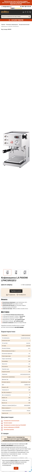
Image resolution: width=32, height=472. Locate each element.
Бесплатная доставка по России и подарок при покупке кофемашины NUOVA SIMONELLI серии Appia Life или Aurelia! (16, 3)
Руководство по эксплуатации (11, 420)
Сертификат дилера (9, 429)
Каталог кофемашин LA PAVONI (11, 427)
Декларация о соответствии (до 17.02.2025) (15, 425)
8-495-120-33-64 (25, 6)
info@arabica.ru (7, 6)
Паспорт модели (8, 422)
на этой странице (19, 327)
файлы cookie (13, 460)
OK (16, 468)
